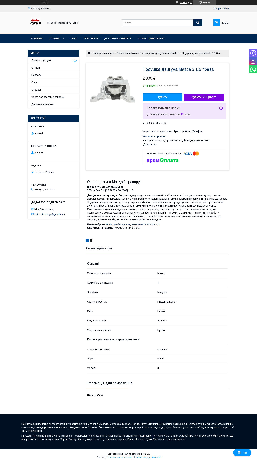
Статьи (35, 67)
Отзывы (36, 89)
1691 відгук (186, 2)
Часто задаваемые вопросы (47, 97)
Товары (54, 38)
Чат (242, 452)
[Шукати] (197, 22)
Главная (36, 38)
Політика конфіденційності (146, 457)
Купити (163, 97)
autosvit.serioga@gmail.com (50, 214)
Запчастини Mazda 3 (129, 53)
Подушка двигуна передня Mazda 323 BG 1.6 (132, 224)
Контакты (91, 38)
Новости (36, 75)
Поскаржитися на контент (119, 457)
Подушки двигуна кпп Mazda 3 (161, 53)
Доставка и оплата (117, 38)
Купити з (204, 97)
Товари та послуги (103, 53)
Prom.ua (145, 454)
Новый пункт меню (151, 38)
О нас (73, 38)
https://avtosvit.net (43, 209)
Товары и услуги (41, 60)
